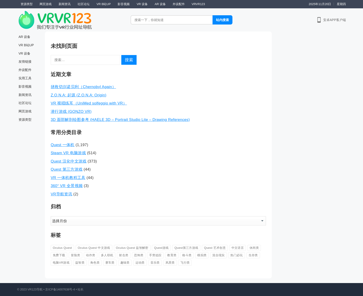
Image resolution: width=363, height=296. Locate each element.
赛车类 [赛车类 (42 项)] (110, 262)
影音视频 (124, 4)
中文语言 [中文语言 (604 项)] (238, 248)
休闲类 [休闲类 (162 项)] (254, 248)
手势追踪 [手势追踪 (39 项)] (155, 255)
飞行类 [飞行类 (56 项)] (185, 262)
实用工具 (25, 78)
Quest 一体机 (63, 145)
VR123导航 (35, 289)
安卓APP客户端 (334, 20)
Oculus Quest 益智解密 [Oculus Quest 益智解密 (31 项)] (132, 248)
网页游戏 (46, 4)
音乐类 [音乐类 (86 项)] (155, 262)
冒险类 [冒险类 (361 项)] (75, 255)
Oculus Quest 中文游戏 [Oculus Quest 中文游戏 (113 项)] (94, 248)
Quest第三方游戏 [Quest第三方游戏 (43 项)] (186, 248)
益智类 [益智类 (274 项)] (79, 262)
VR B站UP (104, 4)
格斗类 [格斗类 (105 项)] (186, 255)
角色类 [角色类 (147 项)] (95, 262)
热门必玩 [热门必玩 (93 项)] (236, 255)
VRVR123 (198, 4)
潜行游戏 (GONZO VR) (71, 111)
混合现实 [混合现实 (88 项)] (218, 255)
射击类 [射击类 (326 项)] (123, 255)
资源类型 (27, 4)
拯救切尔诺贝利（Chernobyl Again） (83, 87)
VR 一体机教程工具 (68, 178)
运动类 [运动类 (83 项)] (140, 262)
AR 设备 (160, 4)
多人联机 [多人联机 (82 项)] (107, 255)
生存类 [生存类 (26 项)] (253, 255)
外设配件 (179, 4)
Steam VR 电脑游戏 (68, 153)
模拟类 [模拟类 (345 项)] (202, 255)
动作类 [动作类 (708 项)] (90, 255)
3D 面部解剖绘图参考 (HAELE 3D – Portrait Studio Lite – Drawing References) (120, 119)
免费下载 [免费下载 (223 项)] (59, 255)
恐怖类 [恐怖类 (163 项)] (138, 255)
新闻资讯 (65, 4)
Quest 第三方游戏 (66, 169)
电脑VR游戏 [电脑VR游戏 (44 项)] (61, 262)
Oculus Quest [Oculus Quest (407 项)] (62, 248)
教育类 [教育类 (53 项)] (171, 255)
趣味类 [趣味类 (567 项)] (125, 262)
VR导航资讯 (61, 194)
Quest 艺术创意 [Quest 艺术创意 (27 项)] (215, 248)
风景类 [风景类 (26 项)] (170, 262)
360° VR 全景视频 (67, 186)
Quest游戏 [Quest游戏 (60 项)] (161, 248)
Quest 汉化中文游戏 (69, 161)
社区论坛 (84, 4)
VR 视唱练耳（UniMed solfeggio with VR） (89, 103)
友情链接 (25, 61)
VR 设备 (142, 4)
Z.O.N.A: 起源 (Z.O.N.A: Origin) (78, 95)
